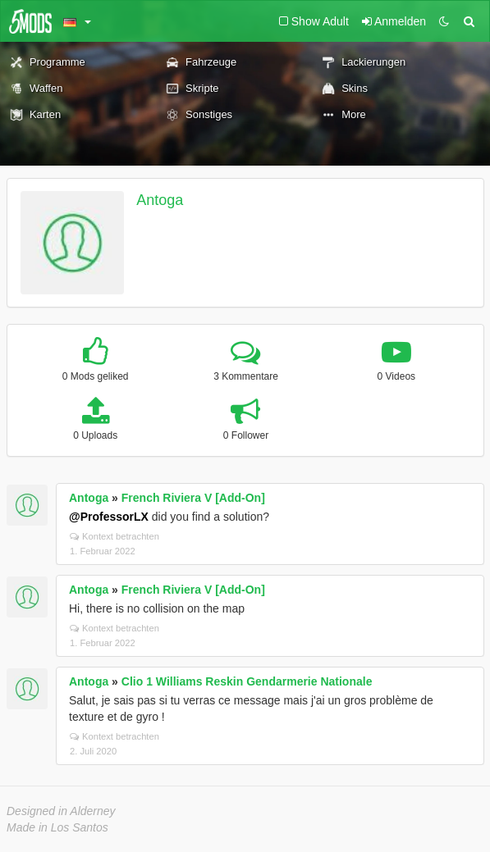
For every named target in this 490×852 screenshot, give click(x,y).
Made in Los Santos (57, 827)
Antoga (159, 200)
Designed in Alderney (61, 811)
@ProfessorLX (109, 516)
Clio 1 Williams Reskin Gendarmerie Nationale (247, 681)
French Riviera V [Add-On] (193, 497)
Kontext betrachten (114, 536)
